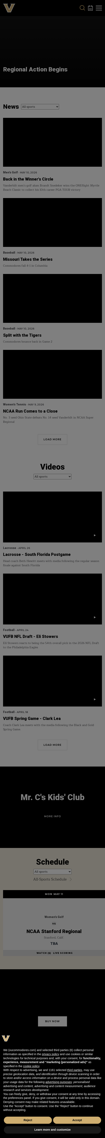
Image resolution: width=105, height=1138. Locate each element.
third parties (74, 1070)
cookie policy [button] (31, 1066)
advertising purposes (58, 1082)
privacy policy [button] (50, 1054)
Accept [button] (77, 1120)
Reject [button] (27, 1120)
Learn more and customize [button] (52, 1129)
